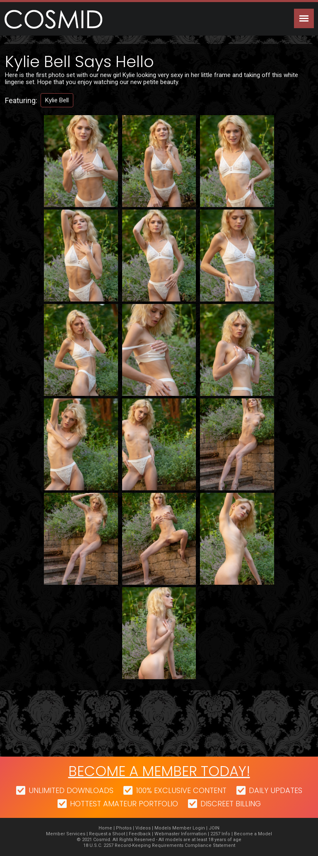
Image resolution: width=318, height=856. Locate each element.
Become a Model (253, 834)
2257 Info (220, 834)
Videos (143, 828)
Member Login (188, 828)
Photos (124, 828)
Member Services (65, 834)
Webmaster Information (180, 834)
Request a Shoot (107, 834)
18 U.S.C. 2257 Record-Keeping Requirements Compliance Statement (159, 845)
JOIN (214, 828)
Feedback (140, 834)
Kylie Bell (57, 100)
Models (162, 828)
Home (105, 828)
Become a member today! (159, 771)
